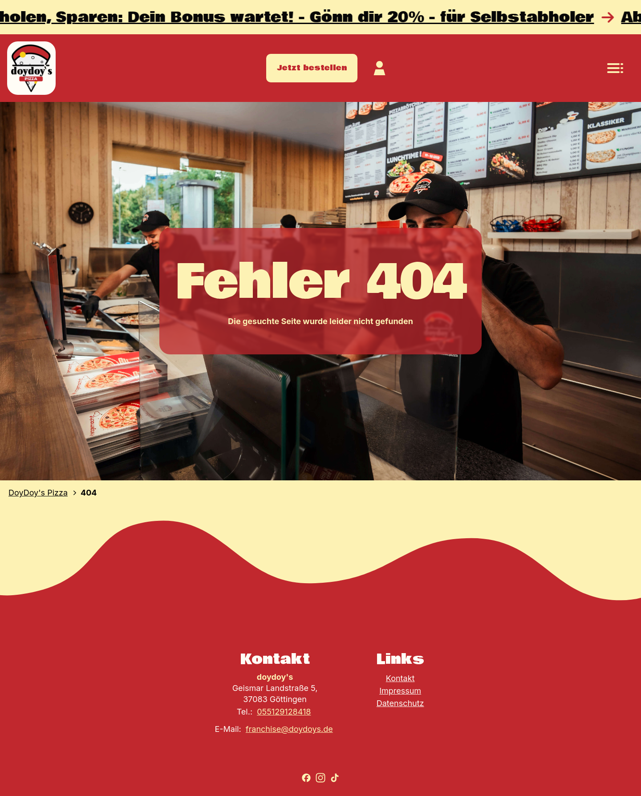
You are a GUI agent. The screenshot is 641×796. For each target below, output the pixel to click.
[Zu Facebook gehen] (306, 778)
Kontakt (400, 678)
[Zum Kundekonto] (379, 68)
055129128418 (284, 711)
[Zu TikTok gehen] (335, 778)
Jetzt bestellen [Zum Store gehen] (312, 67)
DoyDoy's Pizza (38, 492)
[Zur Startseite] (31, 68)
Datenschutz (400, 703)
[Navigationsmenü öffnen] (615, 68)
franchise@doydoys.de (289, 729)
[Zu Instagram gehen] (320, 778)
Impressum (400, 690)
